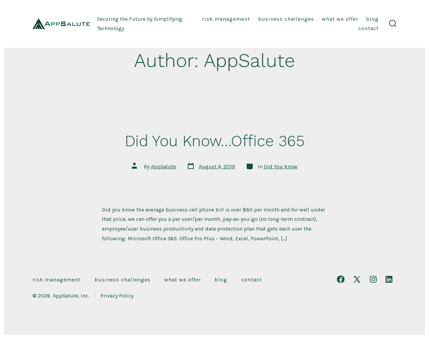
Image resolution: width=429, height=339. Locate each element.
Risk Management (226, 19)
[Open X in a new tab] (357, 279)
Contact (368, 28)
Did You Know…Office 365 (215, 141)
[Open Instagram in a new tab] (373, 279)
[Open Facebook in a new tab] (340, 279)
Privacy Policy (117, 295)
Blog (372, 19)
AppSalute (163, 166)
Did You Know (281, 166)
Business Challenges (286, 19)
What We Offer (340, 19)
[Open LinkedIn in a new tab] (389, 279)
